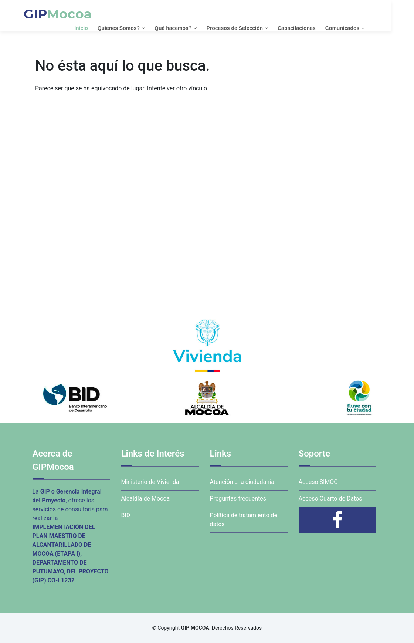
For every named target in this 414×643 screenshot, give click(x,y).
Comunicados (353, 28)
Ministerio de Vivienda (150, 481)
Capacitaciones (308, 28)
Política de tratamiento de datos (244, 520)
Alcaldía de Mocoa (145, 498)
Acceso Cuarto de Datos (330, 498)
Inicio (92, 28)
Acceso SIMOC (318, 481)
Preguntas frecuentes (238, 498)
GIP (69, 13)
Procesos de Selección (246, 28)
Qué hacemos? (184, 28)
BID (125, 515)
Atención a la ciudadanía (242, 481)
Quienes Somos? (130, 28)
